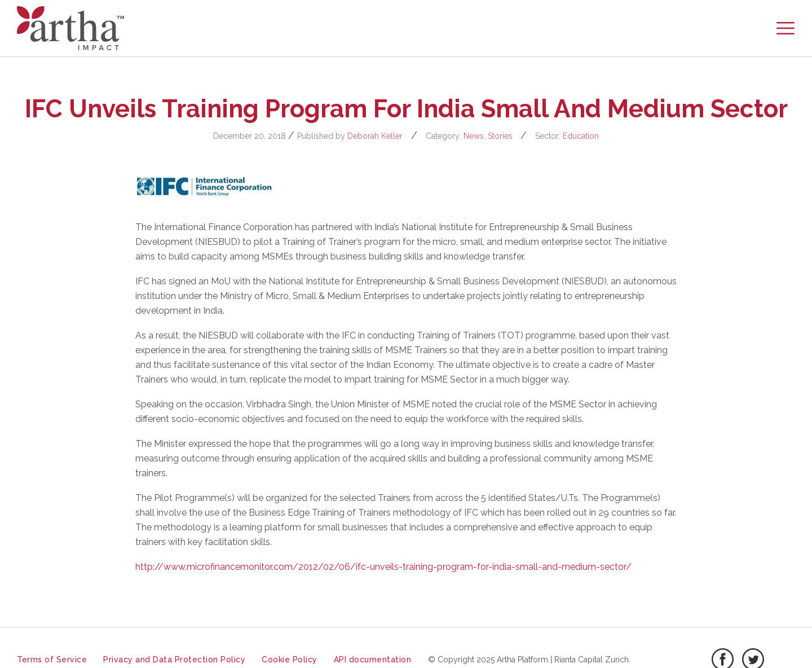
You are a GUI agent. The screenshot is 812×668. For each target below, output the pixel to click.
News (474, 135)
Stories (500, 135)
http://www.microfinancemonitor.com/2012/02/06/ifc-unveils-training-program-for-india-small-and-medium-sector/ (383, 566)
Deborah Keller (375, 135)
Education (581, 135)
